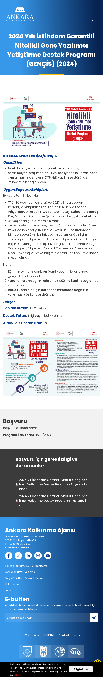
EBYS (36, 635)
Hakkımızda (12, 584)
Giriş (77, 635)
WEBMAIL (64, 635)
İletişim (9, 590)
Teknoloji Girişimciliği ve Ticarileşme (26, 566)
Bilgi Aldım (81, 669)
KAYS (26, 635)
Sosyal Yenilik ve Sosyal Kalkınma (24, 578)
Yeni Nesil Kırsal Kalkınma (20, 572)
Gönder (96, 619)
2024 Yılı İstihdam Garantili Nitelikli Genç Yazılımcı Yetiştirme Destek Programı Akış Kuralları (53, 500)
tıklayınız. (18, 675)
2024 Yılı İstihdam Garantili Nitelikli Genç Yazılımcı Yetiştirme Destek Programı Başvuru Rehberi (53, 484)
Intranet (49, 635)
